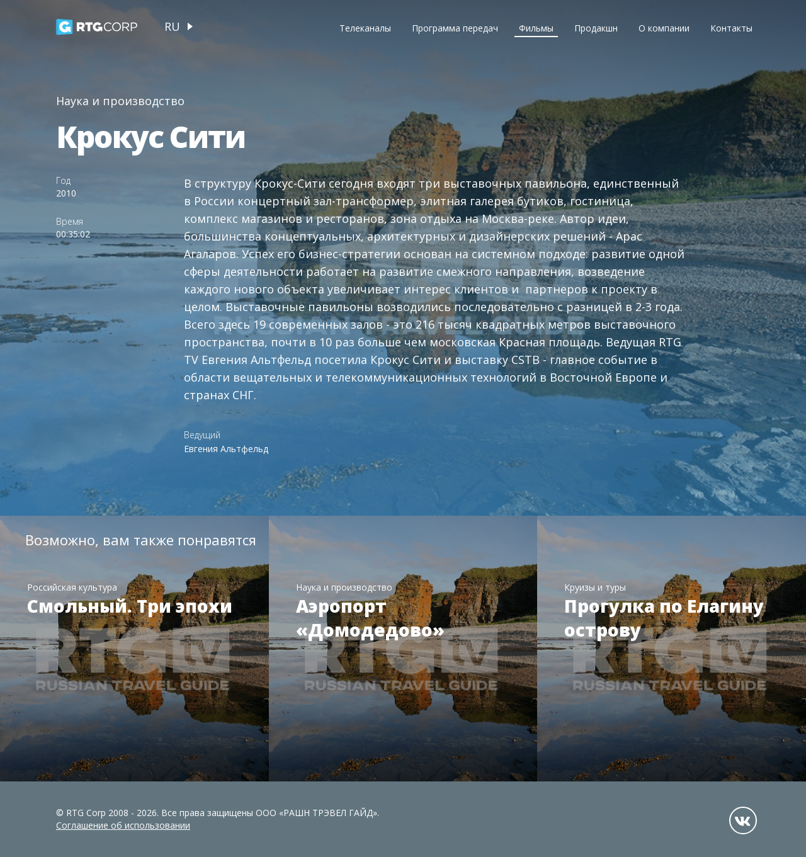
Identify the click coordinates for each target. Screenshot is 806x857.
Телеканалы (365, 28)
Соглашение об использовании (123, 825)
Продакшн (596, 28)
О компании (664, 28)
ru (172, 26)
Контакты (731, 28)
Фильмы (536, 28)
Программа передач (455, 28)
